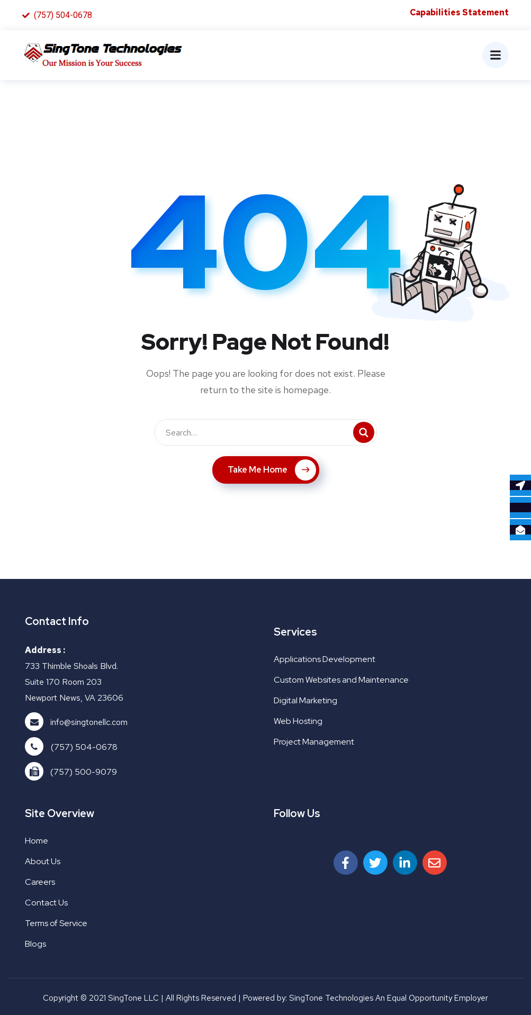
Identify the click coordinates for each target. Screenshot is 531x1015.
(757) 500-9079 (83, 771)
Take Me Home (272, 470)
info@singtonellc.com (89, 722)
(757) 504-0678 (84, 747)
